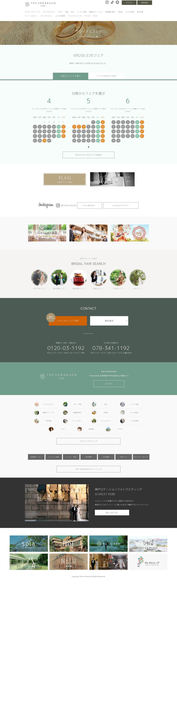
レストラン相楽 (53, 457)
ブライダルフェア (48, 12)
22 (44, 136)
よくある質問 (60, 16)
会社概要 (106, 457)
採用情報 (89, 457)
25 (59, 136)
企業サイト (124, 457)
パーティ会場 (81, 12)
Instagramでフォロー (120, 205)
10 (54, 126)
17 (54, 131)
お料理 (120, 12)
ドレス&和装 (129, 12)
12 (63, 126)
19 (63, 131)
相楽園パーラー (36, 457)
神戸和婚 (140, 12)
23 (49, 136)
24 (54, 136)
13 (35, 131)
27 (35, 140)
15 (44, 131)
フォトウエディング (75, 16)
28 (40, 140)
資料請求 (144, 3)
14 (40, 131)
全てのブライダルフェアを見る (88, 155)
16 (49, 131)
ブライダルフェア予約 (68, 320)
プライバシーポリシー (141, 457)
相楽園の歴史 (110, 12)
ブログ (95, 16)
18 (59, 131)
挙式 (72, 12)
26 (63, 136)
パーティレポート (31, 16)
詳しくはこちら (112, 512)
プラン (60, 12)
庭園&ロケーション (96, 12)
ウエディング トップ (32, 12)
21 (40, 136)
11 (59, 126)
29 (44, 140)
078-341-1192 (111, 347)
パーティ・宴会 (71, 457)
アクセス (129, 3)
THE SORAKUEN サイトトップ (88, 469)
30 (49, 140)
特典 (66, 12)
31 (103, 140)
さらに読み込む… (89, 205)
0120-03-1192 (66, 347)
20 (35, 136)
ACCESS (108, 383)
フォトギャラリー (46, 16)
